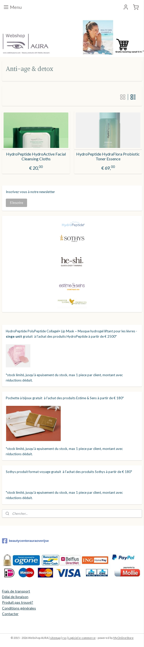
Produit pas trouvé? (17, 602)
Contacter (10, 614)
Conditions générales (19, 608)
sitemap (55, 637)
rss (64, 637)
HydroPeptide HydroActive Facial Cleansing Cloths (36, 156)
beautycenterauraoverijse (25, 541)
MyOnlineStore (123, 637)
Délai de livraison (15, 597)
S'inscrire (16, 203)
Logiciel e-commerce (82, 637)
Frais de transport (16, 591)
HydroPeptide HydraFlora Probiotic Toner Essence (108, 156)
